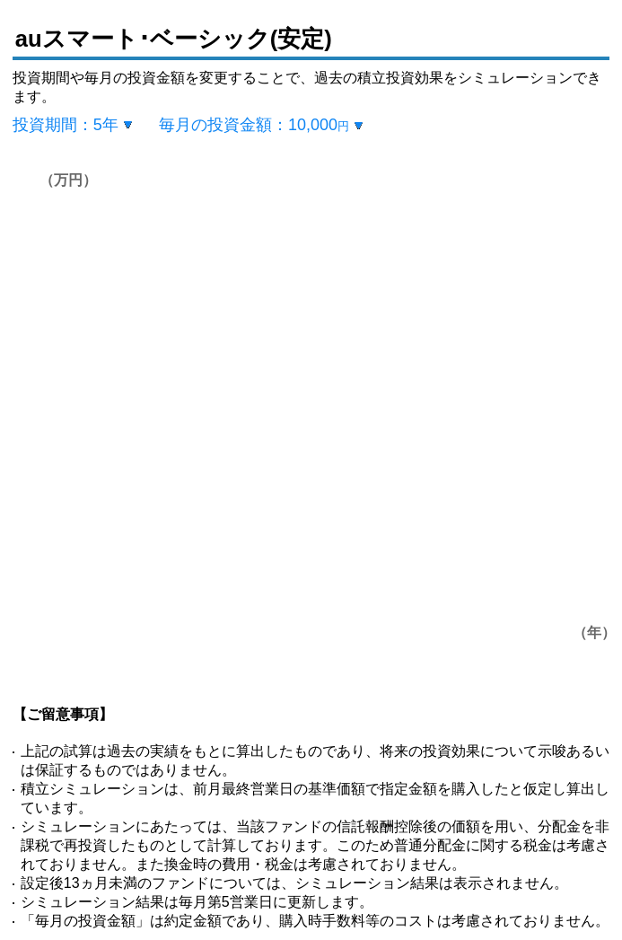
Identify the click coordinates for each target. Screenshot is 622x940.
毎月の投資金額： (254, 125)
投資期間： (65, 125)
